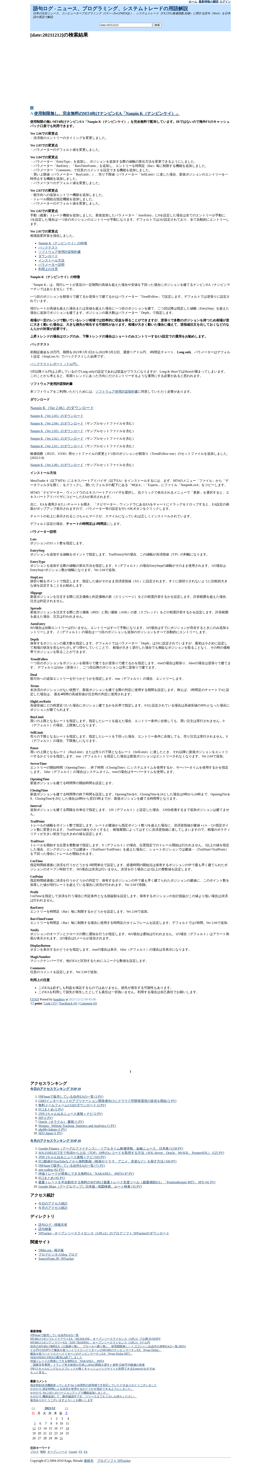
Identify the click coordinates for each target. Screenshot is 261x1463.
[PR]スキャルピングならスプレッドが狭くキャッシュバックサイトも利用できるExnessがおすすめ (92, 1368)
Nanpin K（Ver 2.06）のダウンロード (62, 408)
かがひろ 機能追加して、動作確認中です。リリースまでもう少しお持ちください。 (83, 1396)
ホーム (193, 1)
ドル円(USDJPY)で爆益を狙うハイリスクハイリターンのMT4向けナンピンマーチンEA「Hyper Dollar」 (95, 1350)
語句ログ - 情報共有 (52, 1224)
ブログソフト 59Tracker (114, 1460)
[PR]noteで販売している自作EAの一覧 (54, 1335)
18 (67, 1428)
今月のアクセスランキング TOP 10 (55, 1140)
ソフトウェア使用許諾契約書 (59, 252)
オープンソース (57, 1451)
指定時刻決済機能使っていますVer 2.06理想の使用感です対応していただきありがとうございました (93, 1385)
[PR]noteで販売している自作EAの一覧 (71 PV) (71, 1165)
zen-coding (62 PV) (51, 1169)
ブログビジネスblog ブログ (57, 1254)
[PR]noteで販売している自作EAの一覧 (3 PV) (70, 1096)
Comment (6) (88, 1003)
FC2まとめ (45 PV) (51, 1178)
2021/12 (50, 1408)
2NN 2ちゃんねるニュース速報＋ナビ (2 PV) (70, 1113)
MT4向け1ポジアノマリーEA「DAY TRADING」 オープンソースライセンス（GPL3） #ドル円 (90, 1342)
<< (33, 1408)
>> (66, 1408)
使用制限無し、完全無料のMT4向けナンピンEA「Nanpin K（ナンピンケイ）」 (107, 113)
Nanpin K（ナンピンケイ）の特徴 (62, 243)
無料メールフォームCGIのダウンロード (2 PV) (72, 1105)
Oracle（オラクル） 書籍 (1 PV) (61, 1121)
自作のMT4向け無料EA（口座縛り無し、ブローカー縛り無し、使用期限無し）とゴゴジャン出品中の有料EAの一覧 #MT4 (108, 1346)
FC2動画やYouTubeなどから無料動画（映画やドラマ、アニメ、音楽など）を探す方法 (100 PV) (107, 1161)
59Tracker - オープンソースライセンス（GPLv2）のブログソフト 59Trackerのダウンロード (103, 1233)
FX (80, 1451)
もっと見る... (38, 1372)
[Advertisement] (130, 70)
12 (34, 1428)
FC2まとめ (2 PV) (50, 1109)
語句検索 (44, 1229)
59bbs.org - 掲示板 (51, 1250)
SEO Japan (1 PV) (50, 1133)
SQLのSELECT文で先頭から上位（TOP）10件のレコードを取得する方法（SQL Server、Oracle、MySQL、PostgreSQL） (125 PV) (131, 1153)
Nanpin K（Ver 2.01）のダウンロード (56, 446)
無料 (43, 1451)
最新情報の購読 (209, 1)
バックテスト (48, 247)
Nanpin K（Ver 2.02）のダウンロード (56, 438)
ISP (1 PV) (45, 1118)
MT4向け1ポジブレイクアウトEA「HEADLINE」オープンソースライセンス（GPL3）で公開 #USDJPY (95, 1338)
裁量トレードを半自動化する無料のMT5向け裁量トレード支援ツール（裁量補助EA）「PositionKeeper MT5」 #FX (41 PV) (126, 1182)
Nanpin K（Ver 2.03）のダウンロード (56, 431)
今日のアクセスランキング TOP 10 (55, 1089)
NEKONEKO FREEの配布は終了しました (56, 1357)
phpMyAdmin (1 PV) (52, 1129)
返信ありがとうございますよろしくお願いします (61, 1400)
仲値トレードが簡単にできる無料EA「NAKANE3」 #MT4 (67, 1361)
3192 (34, 999)
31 (61, 1438)
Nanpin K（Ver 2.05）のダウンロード (56, 416)
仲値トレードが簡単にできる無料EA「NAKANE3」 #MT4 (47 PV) (86, 1173)
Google (73, 1451)
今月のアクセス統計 (53, 1207)
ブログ (34, 1451)
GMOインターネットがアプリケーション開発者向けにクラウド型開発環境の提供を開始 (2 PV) (107, 1101)
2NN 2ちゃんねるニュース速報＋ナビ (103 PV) (72, 1157)
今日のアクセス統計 (53, 1203)
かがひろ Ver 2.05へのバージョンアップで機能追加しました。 (69, 1392)
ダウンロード (48, 256)
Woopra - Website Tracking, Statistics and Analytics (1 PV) (77, 1126)
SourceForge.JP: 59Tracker (56, 1258)
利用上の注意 (48, 269)
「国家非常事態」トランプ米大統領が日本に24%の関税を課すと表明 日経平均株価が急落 (87, 1364)
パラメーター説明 (51, 264)
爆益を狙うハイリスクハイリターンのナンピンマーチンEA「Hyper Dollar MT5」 (81, 1353)
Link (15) (50, 1003)
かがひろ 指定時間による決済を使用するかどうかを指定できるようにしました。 (82, 1388)
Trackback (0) (68, 1003)
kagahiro (59, 999)
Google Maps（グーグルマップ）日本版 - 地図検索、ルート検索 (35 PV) (90, 1186)
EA (85, 1451)
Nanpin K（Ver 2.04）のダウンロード (56, 423)
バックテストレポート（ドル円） (54, 364)
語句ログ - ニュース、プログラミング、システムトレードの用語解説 (110, 8)
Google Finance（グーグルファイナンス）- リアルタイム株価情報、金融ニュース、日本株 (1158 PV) (110, 1148)
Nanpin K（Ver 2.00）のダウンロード (56, 465)
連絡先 (89, 1460)
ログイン (225, 1)
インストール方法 (51, 260)
